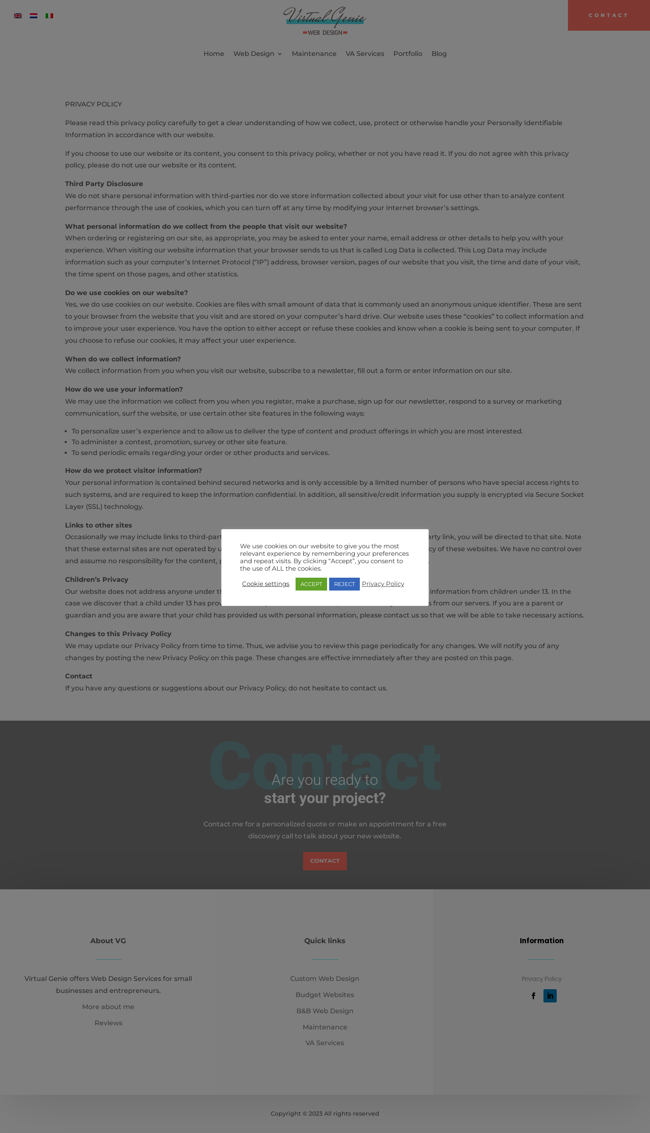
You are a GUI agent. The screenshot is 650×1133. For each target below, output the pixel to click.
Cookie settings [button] (265, 584)
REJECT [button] (344, 584)
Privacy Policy (383, 584)
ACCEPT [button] (311, 584)
